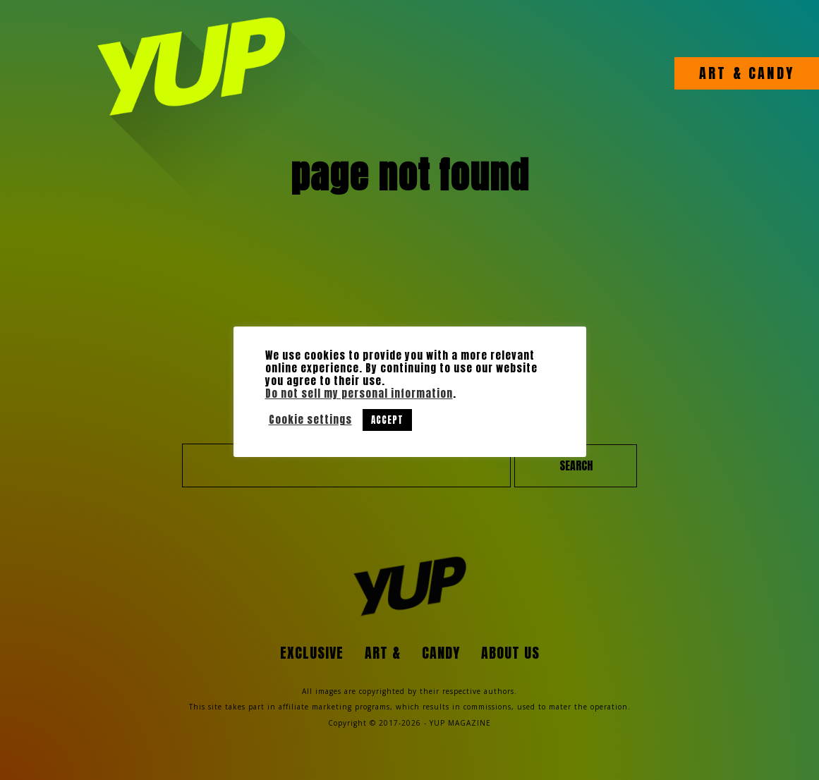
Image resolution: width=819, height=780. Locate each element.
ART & (721, 73)
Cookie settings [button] (310, 419)
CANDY (768, 73)
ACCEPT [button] (387, 420)
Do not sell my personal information (359, 393)
